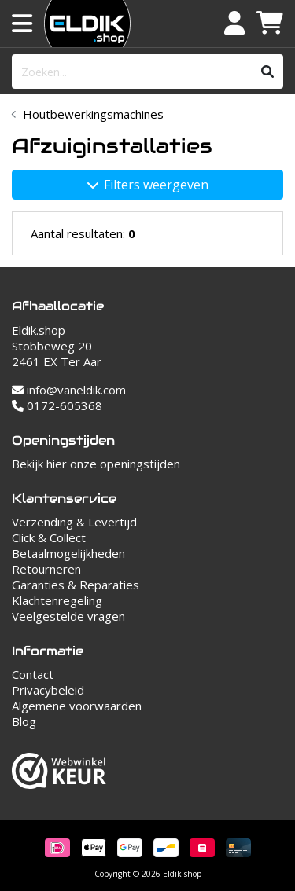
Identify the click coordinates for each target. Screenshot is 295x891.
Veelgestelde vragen (68, 616)
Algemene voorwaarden (77, 705)
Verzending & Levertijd (74, 522)
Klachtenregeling (57, 600)
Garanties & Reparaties (75, 584)
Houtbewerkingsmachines (93, 114)
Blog (24, 721)
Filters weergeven (147, 184)
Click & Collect (49, 537)
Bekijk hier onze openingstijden (96, 463)
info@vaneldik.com (69, 390)
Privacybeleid (48, 690)
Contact (32, 674)
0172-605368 (57, 405)
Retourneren (46, 569)
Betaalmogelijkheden (68, 553)
